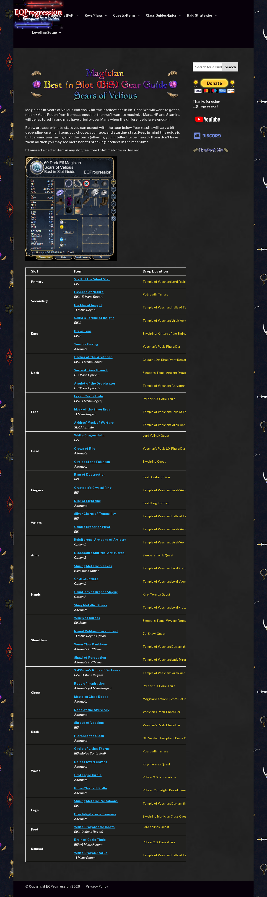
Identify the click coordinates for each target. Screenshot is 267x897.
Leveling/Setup (44, 32)
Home (37, 15)
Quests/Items (124, 15)
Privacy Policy (97, 886)
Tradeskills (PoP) (61, 15)
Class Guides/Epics (161, 15)
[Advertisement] (214, 228)
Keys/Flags (94, 15)
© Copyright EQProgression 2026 (52, 886)
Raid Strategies (200, 15)
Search (230, 67)
